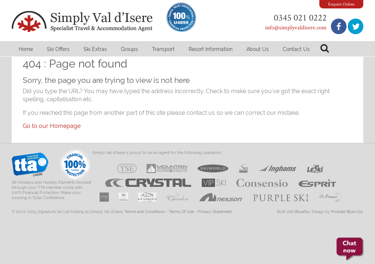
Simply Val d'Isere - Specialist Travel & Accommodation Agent (83, 21)
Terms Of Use (181, 211)
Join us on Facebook (338, 26)
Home (26, 49)
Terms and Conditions (145, 211)
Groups (129, 49)
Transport (163, 49)
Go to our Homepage (52, 125)
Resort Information (211, 49)
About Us (257, 49)
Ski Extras (95, 49)
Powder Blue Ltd (347, 211)
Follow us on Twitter (355, 26)
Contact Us (296, 49)
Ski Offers (58, 49)
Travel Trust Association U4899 (30, 166)
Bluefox (302, 211)
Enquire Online (341, 4)
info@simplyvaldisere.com (296, 27)
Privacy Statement (215, 211)
